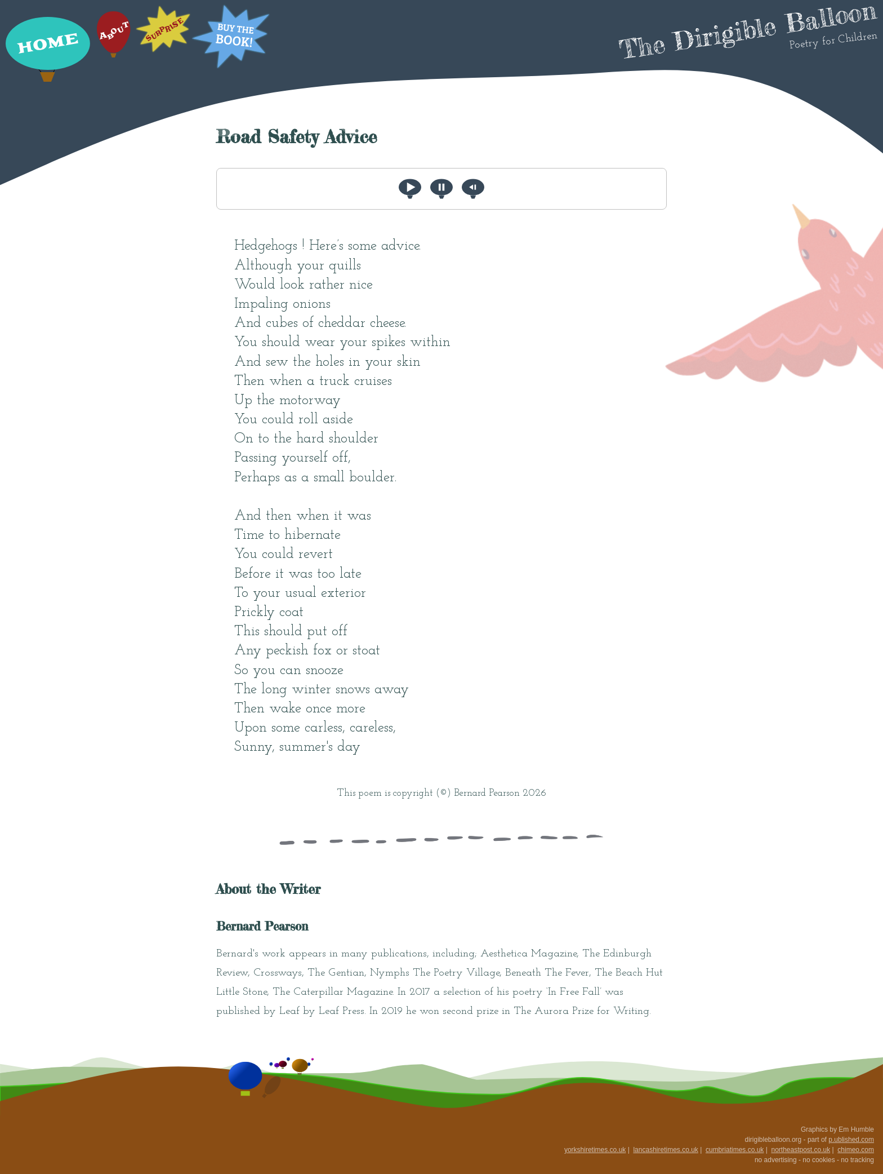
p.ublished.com (851, 1140)
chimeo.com (855, 1150)
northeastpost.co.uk (800, 1150)
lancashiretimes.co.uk (665, 1150)
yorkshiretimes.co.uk (595, 1150)
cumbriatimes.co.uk (735, 1150)
